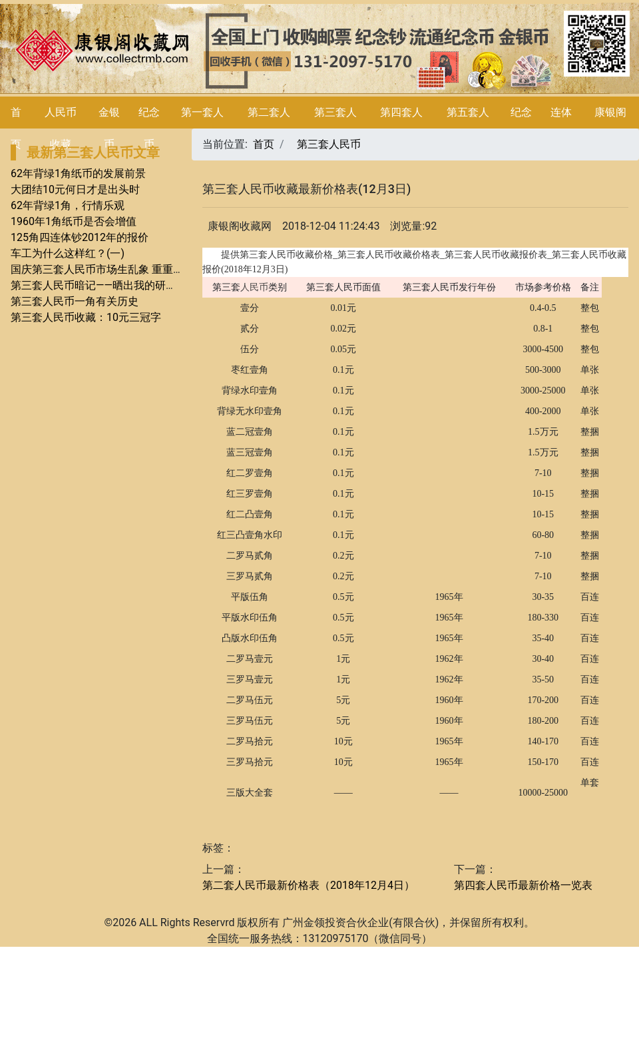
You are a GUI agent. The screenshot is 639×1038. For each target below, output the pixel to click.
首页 (263, 144)
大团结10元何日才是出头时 (75, 189)
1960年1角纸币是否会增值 (73, 221)
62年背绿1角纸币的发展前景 (78, 173)
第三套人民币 (329, 144)
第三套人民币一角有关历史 (74, 301)
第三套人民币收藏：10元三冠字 (86, 317)
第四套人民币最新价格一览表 (523, 885)
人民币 (254, 287)
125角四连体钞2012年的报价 (79, 237)
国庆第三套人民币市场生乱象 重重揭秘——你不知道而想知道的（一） (175, 269)
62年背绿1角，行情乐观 (67, 205)
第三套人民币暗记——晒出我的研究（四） (109, 285)
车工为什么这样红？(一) (67, 253)
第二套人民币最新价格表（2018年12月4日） (308, 885)
